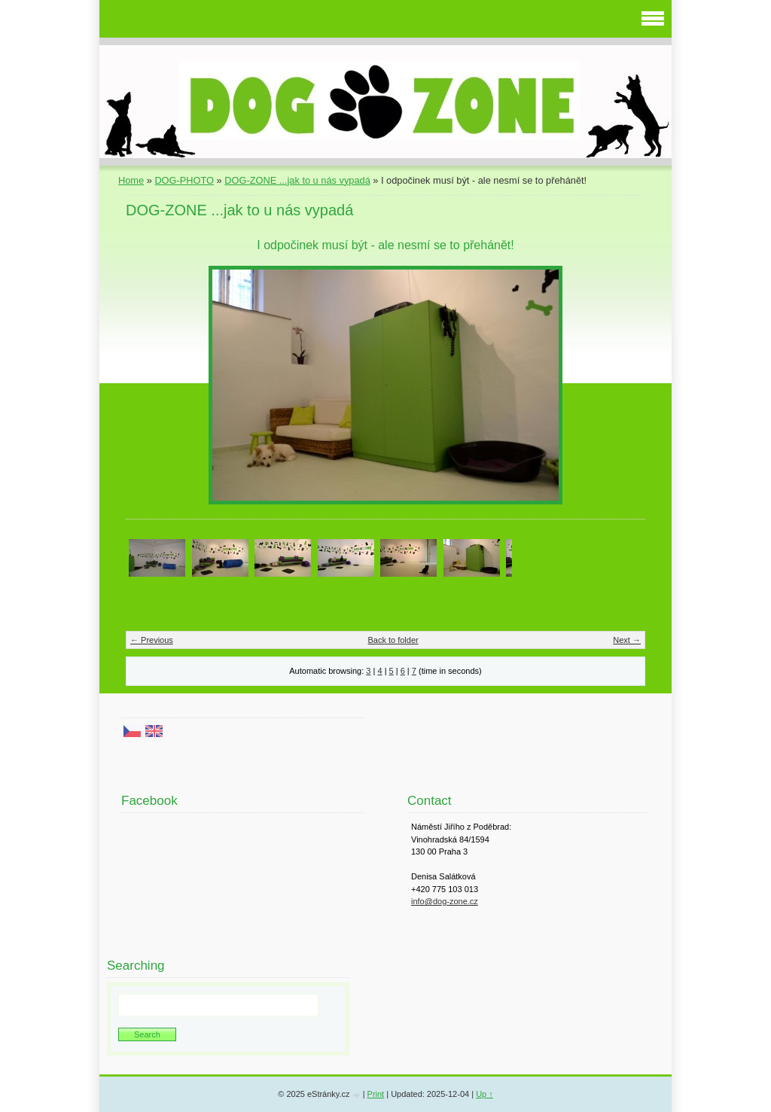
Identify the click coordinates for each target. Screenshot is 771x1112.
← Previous (151, 639)
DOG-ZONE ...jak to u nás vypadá (297, 180)
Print (376, 1093)
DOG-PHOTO (184, 180)
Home (131, 180)
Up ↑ (484, 1093)
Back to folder (392, 639)
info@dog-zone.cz (444, 901)
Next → (627, 639)
